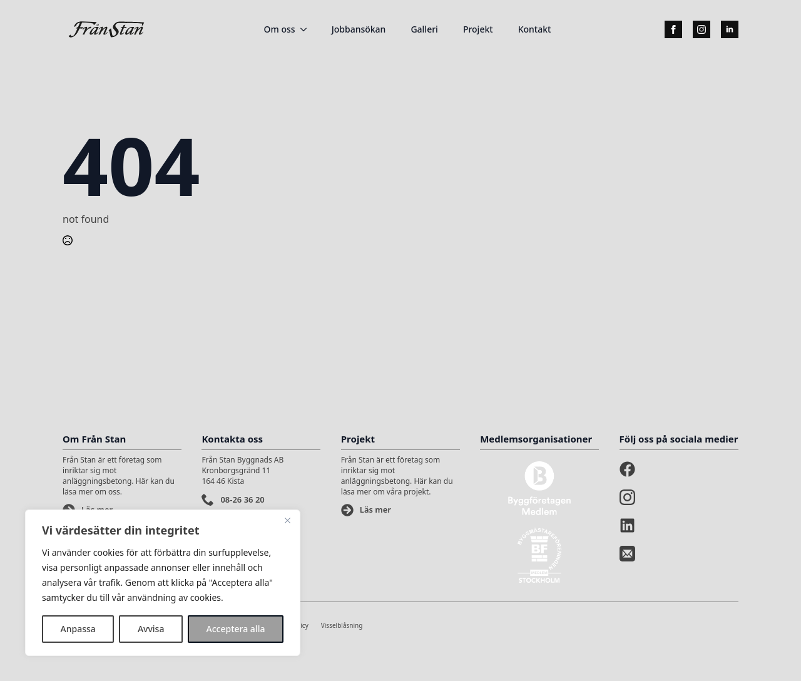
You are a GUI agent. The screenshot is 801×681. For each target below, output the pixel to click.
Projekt (478, 29)
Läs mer (375, 509)
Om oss (279, 29)
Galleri (424, 29)
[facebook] (673, 29)
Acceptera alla (236, 629)
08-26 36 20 (242, 499)
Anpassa (78, 629)
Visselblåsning (342, 625)
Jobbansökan (359, 29)
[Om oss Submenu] (307, 29)
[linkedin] (729, 29)
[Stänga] (287, 520)
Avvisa (151, 629)
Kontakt (534, 29)
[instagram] (701, 29)
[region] (162, 582)
